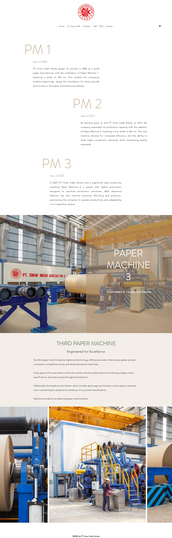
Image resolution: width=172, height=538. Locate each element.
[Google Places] (160, 26)
